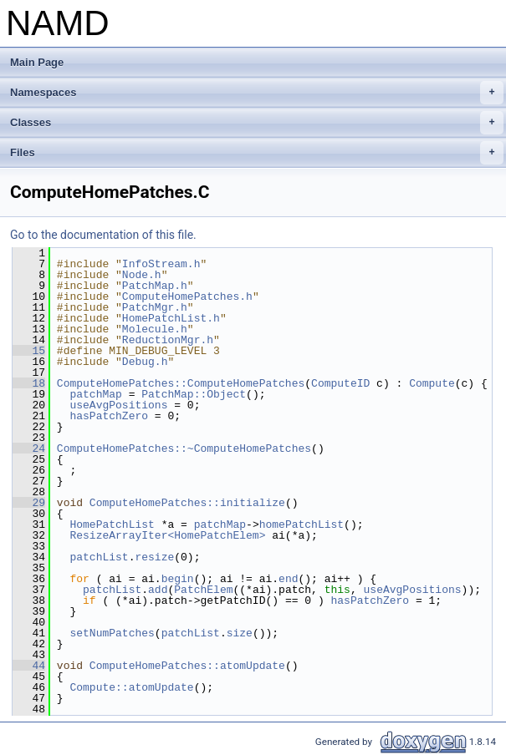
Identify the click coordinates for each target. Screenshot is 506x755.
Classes (256, 122)
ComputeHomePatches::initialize (187, 502)
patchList (98, 557)
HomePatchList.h (171, 318)
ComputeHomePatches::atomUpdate (187, 665)
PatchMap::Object (193, 394)
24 (29, 448)
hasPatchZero (108, 415)
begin (177, 578)
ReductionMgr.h (167, 339)
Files (256, 153)
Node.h (141, 274)
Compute (432, 383)
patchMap (95, 394)
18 (29, 383)
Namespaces (256, 92)
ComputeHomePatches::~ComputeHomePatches (184, 448)
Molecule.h (154, 329)
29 (29, 502)
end (288, 578)
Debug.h (145, 361)
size (240, 633)
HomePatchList (111, 524)
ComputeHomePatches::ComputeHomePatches (180, 383)
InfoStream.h (161, 263)
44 (29, 665)
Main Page (37, 62)
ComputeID (340, 383)
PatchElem (203, 589)
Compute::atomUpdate (131, 687)
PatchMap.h (154, 285)
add (157, 589)
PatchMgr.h (154, 307)
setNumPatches (111, 633)
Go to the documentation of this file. (103, 234)
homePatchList (301, 524)
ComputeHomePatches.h (187, 296)
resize (154, 557)
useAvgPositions (118, 405)
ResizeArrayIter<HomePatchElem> (167, 535)
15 (29, 350)
